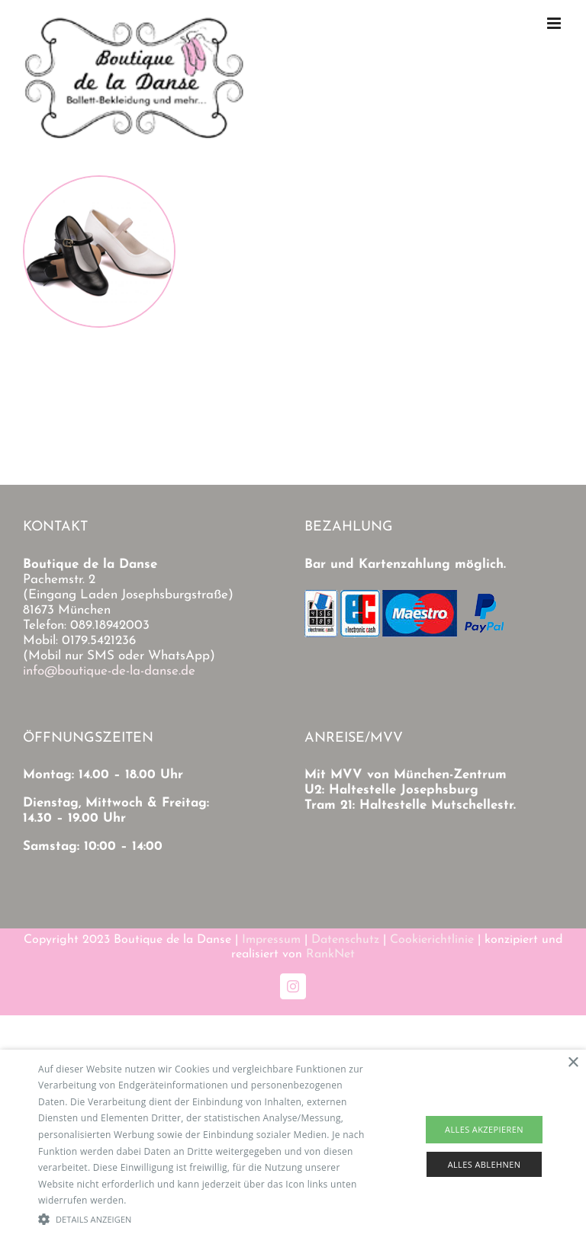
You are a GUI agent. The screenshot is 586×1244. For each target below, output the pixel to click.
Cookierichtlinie (432, 940)
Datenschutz (345, 940)
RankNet (330, 954)
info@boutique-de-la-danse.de (109, 671)
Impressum (271, 940)
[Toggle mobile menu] (555, 23)
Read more (153, 1200)
